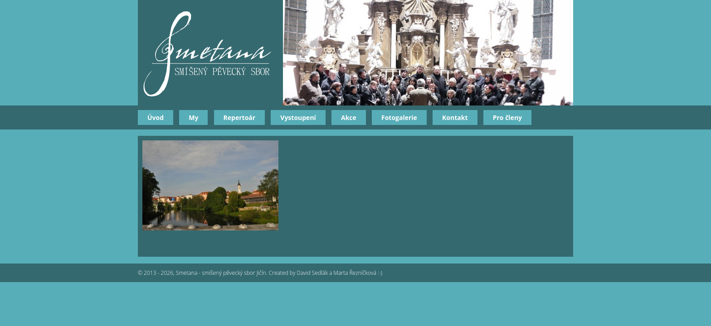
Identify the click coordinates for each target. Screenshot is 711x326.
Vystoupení (298, 117)
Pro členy (507, 117)
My (193, 117)
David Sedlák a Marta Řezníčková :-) (340, 273)
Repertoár (240, 117)
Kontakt (455, 117)
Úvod (155, 117)
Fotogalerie (399, 117)
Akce (348, 117)
